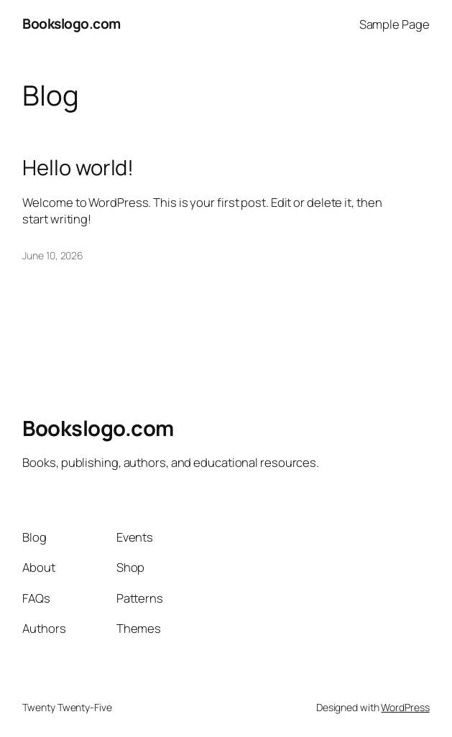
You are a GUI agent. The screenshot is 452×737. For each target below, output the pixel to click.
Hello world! (78, 168)
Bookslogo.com (71, 23)
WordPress (405, 707)
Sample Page (394, 24)
